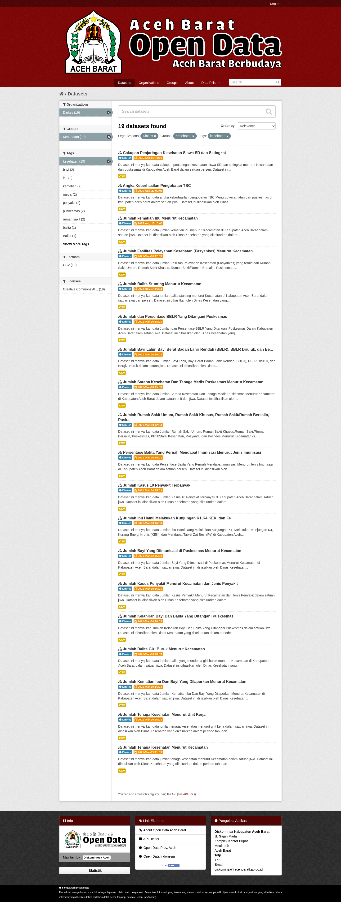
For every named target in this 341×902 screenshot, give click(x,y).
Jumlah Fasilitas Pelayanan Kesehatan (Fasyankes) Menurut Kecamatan (188, 251)
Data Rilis (210, 83)
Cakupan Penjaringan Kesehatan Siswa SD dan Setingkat (174, 153)
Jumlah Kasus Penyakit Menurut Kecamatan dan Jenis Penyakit (180, 584)
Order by (227, 126)
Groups (172, 83)
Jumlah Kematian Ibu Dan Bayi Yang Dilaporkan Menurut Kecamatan (184, 682)
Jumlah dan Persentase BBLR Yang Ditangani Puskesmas (175, 317)
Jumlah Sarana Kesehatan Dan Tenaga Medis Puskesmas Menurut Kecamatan (193, 382)
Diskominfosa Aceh (96, 857)
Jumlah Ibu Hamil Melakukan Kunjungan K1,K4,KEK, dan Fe (177, 518)
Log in (274, 3)
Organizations (149, 83)
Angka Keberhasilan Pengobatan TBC (157, 186)
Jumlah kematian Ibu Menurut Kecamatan (160, 218)
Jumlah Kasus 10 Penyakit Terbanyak (156, 485)
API (174, 794)
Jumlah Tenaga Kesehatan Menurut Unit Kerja (164, 714)
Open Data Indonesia (156, 856)
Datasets (124, 83)
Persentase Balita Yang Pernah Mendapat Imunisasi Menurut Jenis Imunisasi (192, 452)
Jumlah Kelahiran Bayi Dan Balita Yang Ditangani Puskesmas (178, 616)
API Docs (189, 794)
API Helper (148, 839)
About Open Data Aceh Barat (162, 830)
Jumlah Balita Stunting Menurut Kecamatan (162, 284)
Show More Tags (76, 244)
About (189, 83)
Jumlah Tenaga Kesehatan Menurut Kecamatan (165, 747)
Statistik (95, 870)
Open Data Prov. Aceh (157, 848)
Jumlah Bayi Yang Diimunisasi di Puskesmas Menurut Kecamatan (182, 551)
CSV (122, 176)
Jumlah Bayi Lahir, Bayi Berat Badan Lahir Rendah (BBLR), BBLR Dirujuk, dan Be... (198, 349)
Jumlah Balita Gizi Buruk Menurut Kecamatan (164, 649)
